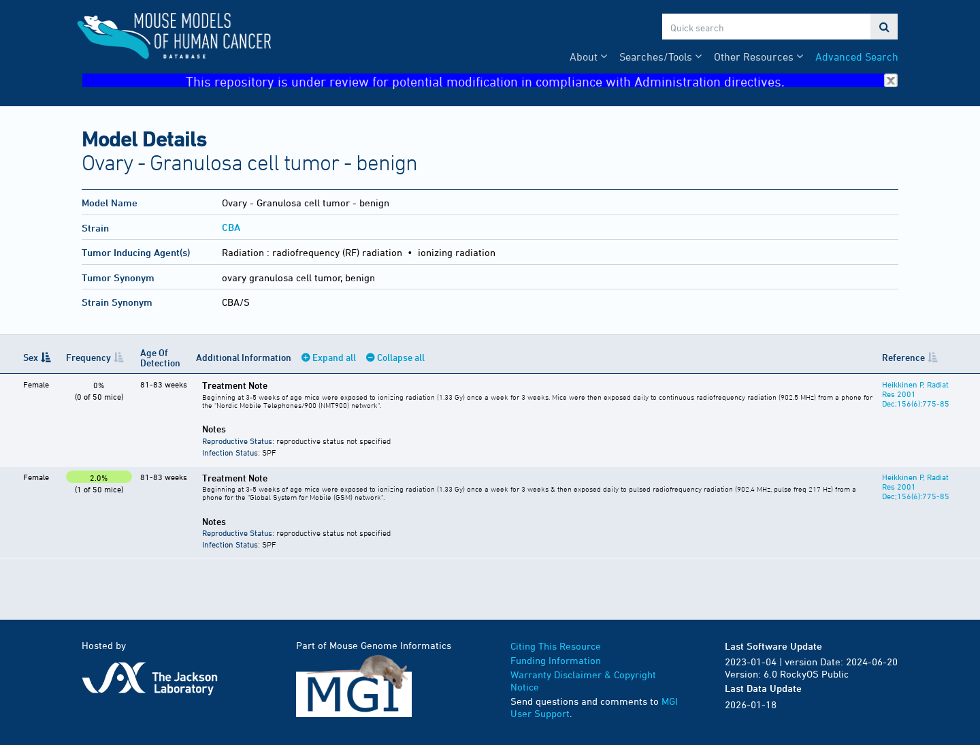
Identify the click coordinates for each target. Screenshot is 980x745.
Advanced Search (856, 56)
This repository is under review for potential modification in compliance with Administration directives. (542, 81)
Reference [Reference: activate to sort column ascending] (903, 357)
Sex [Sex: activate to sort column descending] (30, 357)
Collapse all (401, 357)
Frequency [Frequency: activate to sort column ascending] (88, 357)
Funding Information (555, 660)
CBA (231, 227)
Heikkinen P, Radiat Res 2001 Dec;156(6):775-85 (915, 393)
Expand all (334, 357)
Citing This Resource (555, 646)
